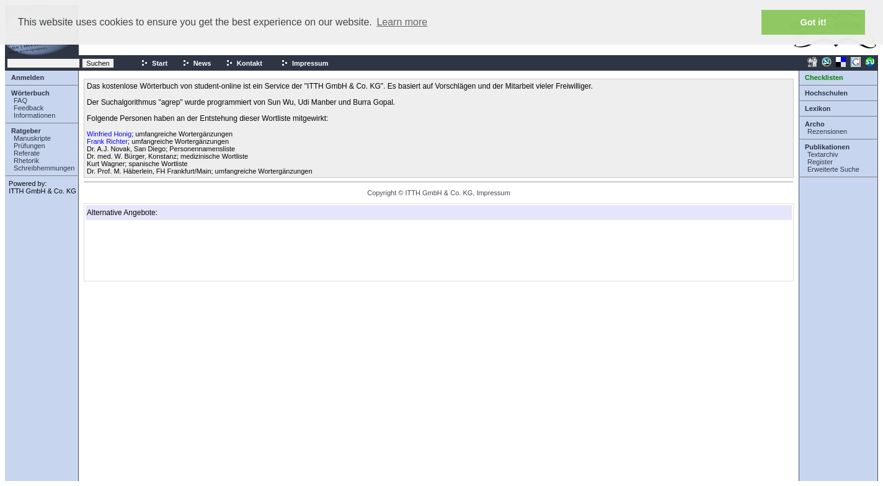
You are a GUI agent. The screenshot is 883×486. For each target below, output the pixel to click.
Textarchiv (822, 154)
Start (154, 63)
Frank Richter (107, 141)
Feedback (28, 108)
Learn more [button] (401, 22)
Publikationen (827, 147)
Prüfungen (29, 145)
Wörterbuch (30, 93)
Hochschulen (826, 93)
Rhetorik (26, 160)
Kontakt (244, 63)
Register (820, 162)
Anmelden (27, 77)
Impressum (305, 63)
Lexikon (818, 108)
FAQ (20, 100)
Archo (815, 124)
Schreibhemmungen (44, 168)
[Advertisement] (149, 250)
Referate (27, 153)
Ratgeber (26, 131)
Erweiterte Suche (833, 169)
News (196, 63)
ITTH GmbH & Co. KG (42, 191)
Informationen (34, 115)
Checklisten (824, 77)
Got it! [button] (814, 22)
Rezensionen (827, 131)
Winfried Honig (109, 134)
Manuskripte (32, 138)
